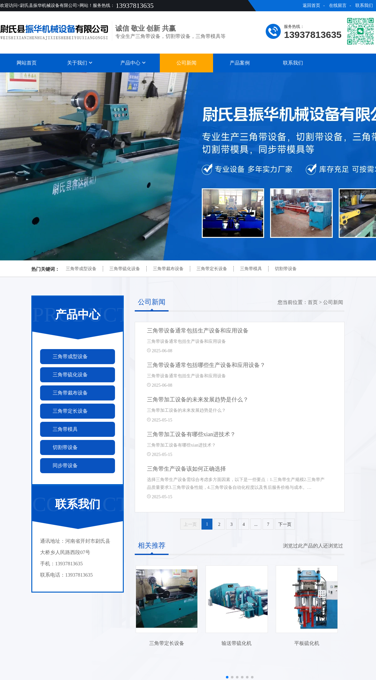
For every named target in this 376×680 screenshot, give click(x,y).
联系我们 (364, 5)
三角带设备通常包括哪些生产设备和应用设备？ (206, 365)
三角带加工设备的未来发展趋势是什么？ (197, 399)
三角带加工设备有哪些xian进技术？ (191, 434)
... (256, 524)
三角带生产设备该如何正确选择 (186, 469)
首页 (313, 302)
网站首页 (27, 62)
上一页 (190, 524)
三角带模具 (251, 268)
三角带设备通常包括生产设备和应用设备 (197, 330)
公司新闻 (186, 62)
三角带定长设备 (211, 268)
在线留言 (338, 5)
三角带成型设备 (81, 268)
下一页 (284, 524)
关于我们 (80, 62)
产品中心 (133, 62)
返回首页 (311, 5)
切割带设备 (286, 268)
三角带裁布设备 (168, 268)
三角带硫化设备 (124, 268)
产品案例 (240, 62)
